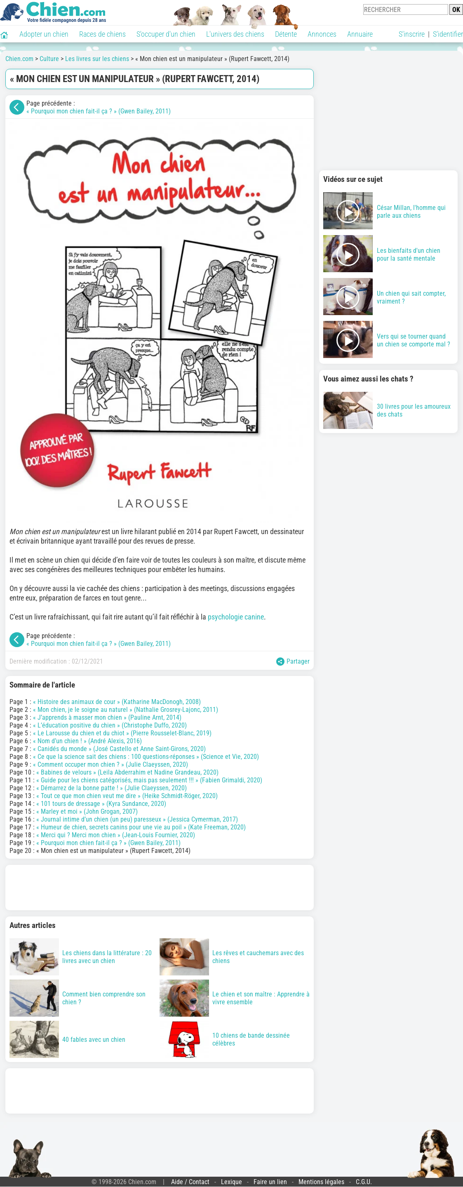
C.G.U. (364, 1182)
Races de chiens (102, 34)
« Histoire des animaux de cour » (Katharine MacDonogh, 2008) (117, 702)
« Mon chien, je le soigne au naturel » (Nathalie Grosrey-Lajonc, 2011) (125, 710)
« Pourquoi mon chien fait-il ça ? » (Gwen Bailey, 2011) (98, 111)
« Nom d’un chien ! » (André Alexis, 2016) (87, 741)
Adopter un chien (43, 34)
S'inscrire (412, 34)
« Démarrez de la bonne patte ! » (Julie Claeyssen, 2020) (111, 788)
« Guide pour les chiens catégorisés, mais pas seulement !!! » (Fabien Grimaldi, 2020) (149, 780)
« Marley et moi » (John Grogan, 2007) (87, 811)
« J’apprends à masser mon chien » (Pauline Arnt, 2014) (107, 717)
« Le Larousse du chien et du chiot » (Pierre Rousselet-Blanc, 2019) (122, 733)
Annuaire (360, 34)
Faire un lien (270, 1182)
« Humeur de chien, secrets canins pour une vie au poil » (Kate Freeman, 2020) (141, 827)
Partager (293, 661)
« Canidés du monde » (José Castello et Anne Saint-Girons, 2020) (119, 749)
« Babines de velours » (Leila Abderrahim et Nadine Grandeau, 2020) (127, 772)
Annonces (322, 34)
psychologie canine (236, 616)
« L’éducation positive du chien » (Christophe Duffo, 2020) (110, 725)
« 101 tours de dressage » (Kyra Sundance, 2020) (101, 804)
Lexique (231, 1182)
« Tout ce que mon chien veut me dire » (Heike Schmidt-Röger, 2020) (127, 796)
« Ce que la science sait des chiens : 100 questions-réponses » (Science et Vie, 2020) (146, 757)
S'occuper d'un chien (165, 34)
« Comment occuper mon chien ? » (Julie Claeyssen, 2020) (110, 764)
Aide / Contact (190, 1182)
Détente (286, 34)
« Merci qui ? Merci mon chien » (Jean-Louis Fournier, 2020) (115, 835)
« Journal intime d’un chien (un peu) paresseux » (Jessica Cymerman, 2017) (137, 819)
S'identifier (448, 34)
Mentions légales (321, 1182)
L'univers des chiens (235, 34)
